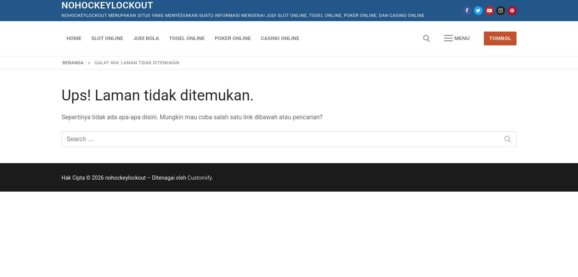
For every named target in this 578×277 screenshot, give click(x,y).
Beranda (73, 62)
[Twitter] (478, 10)
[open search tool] (426, 38)
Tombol (500, 38)
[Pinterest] (512, 10)
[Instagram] (500, 10)
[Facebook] (466, 10)
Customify (200, 178)
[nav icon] (457, 38)
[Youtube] (489, 10)
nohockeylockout (107, 5)
